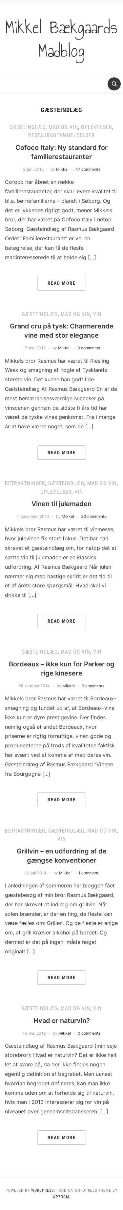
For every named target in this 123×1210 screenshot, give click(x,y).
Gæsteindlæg (28, 127)
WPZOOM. (61, 1197)
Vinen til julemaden (61, 504)
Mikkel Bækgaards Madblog (61, 39)
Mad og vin (63, 127)
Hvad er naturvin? (61, 1021)
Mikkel (62, 169)
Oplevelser (96, 127)
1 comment (88, 872)
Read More (62, 283)
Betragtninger (25, 483)
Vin (97, 314)
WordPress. (43, 1190)
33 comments (93, 516)
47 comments (87, 169)
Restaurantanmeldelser (61, 135)
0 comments (88, 347)
